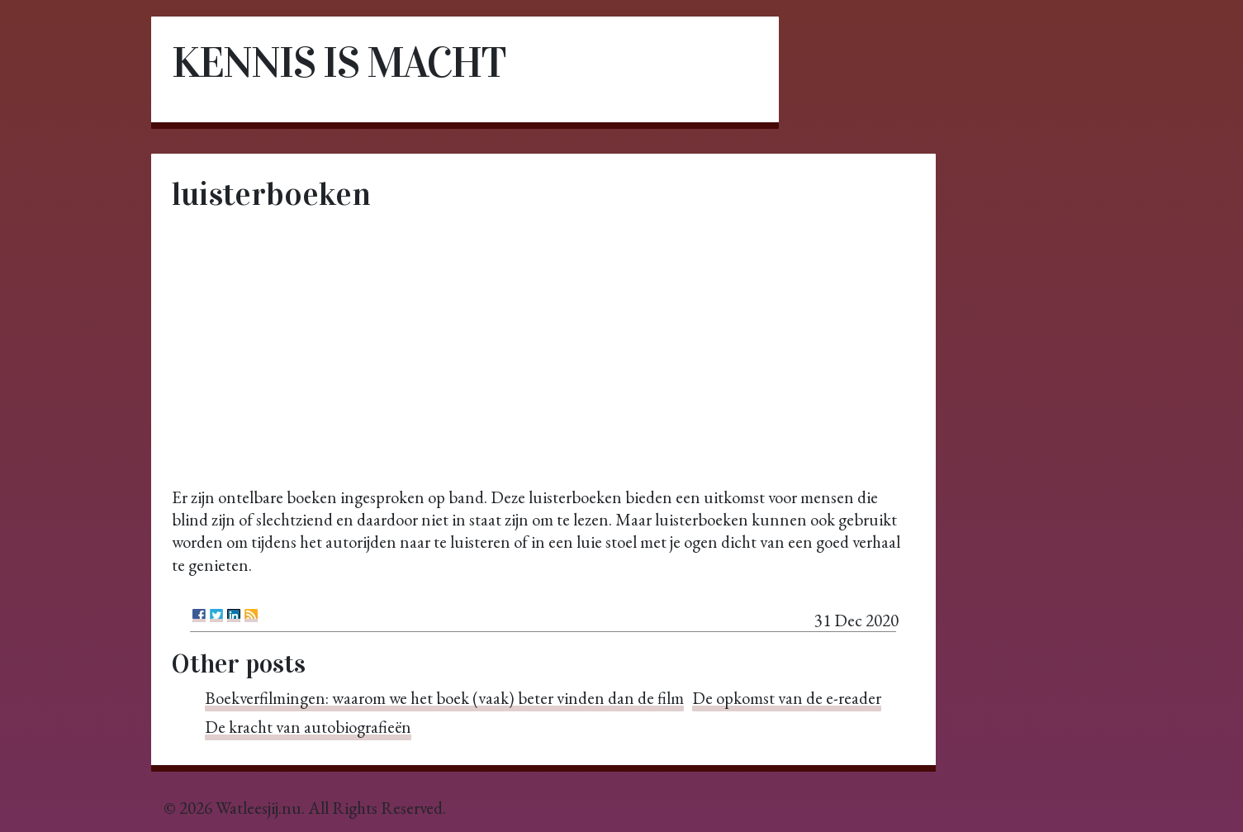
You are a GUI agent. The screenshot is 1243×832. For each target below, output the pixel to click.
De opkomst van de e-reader (786, 698)
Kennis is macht (338, 62)
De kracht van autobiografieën (308, 727)
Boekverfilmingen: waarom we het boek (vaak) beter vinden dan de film (444, 698)
